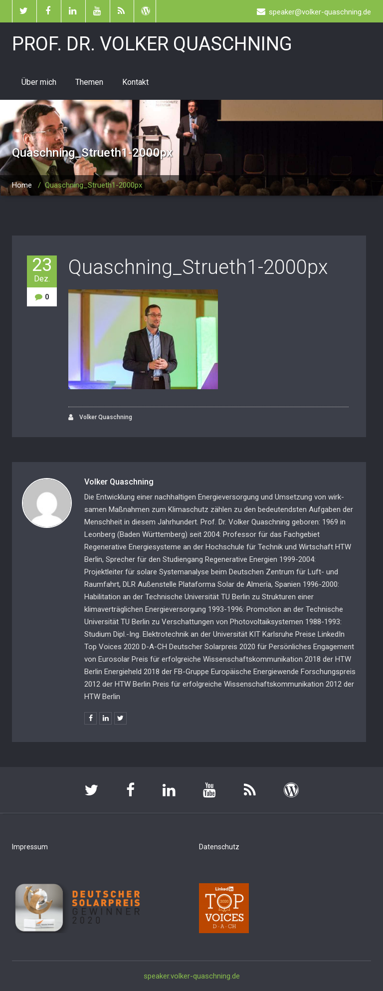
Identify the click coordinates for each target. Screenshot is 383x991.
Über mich (38, 82)
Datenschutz (219, 847)
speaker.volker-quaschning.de (192, 976)
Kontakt (135, 82)
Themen (89, 82)
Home (22, 185)
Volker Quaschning (100, 417)
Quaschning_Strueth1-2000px (198, 267)
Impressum (30, 847)
